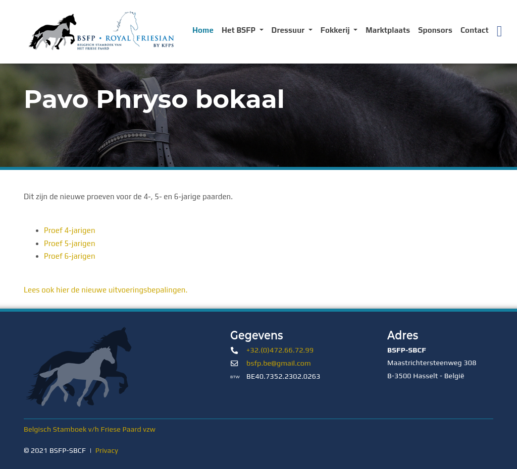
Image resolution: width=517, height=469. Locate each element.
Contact (474, 30)
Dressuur (289, 30)
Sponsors (435, 30)
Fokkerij (336, 30)
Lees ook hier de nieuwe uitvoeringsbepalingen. (106, 289)
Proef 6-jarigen (69, 256)
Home (203, 30)
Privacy (106, 450)
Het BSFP (239, 30)
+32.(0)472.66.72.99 (280, 350)
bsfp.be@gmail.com (278, 363)
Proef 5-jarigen (69, 243)
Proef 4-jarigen (69, 230)
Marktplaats (388, 30)
